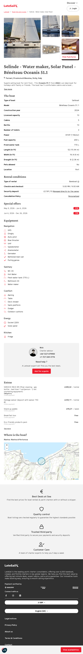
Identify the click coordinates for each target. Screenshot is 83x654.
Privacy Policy (11, 625)
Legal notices (11, 618)
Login (73, 8)
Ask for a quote (42, 371)
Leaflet (76, 479)
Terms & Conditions (13, 638)
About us (9, 631)
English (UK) (40, 611)
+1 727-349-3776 (47, 357)
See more (7, 429)
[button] (73, 3)
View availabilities (71, 649)
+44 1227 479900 (47, 354)
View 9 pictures (69, 56)
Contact (8, 644)
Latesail (6, 12)
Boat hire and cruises (19, 12)
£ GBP (41, 602)
